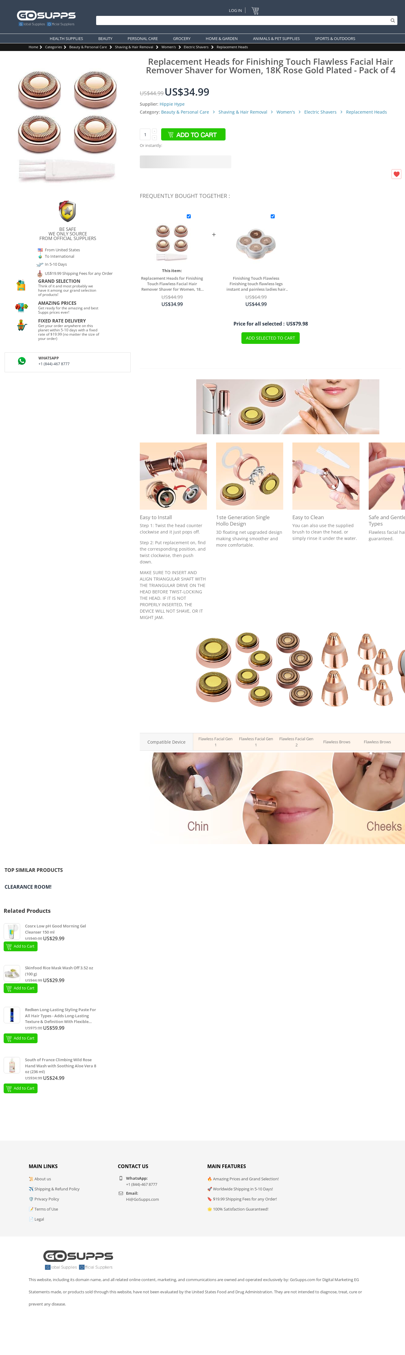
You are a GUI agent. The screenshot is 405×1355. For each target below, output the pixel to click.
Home (33, 47)
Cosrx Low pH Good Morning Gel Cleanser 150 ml (55, 929)
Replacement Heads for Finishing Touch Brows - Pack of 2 (334, 718)
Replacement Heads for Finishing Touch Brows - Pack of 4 (375, 718)
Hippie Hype (172, 104)
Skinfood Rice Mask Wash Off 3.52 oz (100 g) (59, 971)
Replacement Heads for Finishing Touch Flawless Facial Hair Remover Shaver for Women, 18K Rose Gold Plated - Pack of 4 (173, 283)
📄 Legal (36, 1219)
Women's (168, 47)
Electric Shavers (196, 47)
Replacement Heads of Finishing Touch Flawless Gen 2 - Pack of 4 (294, 718)
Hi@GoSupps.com (142, 1199)
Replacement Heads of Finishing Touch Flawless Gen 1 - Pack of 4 (253, 718)
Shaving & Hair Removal (134, 47)
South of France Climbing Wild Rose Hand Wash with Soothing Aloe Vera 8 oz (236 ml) (60, 1065)
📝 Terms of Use (43, 1209)
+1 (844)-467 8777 (54, 363)
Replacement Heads (232, 47)
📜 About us (40, 1179)
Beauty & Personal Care (88, 47)
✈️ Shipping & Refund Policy (54, 1189)
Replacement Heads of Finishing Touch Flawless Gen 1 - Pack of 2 (213, 718)
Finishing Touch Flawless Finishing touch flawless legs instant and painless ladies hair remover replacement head (258, 283)
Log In (235, 10)
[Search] (245, 20)
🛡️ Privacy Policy (44, 1199)
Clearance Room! (28, 886)
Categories (53, 47)
